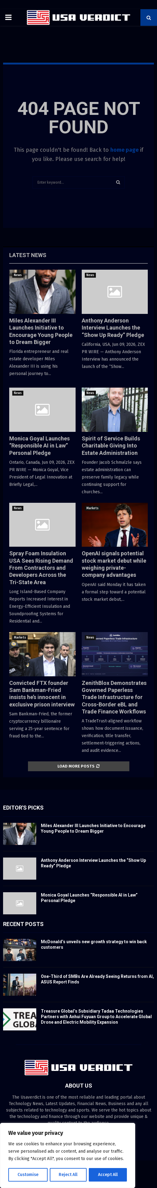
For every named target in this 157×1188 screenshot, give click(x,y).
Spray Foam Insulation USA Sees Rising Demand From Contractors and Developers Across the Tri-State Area (41, 567)
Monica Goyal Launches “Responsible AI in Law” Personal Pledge (39, 445)
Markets (92, 508)
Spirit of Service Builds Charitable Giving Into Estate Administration (111, 445)
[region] (67, 1156)
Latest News (27, 255)
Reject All (68, 1174)
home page (124, 150)
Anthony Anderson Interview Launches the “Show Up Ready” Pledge (113, 327)
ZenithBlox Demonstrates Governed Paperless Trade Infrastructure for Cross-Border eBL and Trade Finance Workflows (114, 697)
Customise (27, 1174)
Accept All (108, 1174)
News (18, 275)
